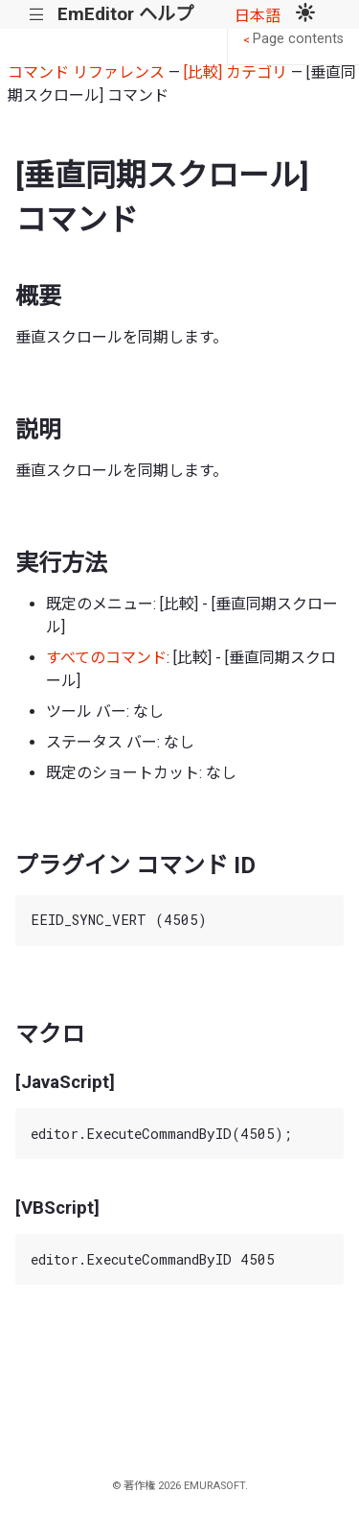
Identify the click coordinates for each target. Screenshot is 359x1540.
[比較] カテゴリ (235, 72)
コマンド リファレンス (86, 72)
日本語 (257, 16)
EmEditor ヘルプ (125, 14)
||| (37, 15)
